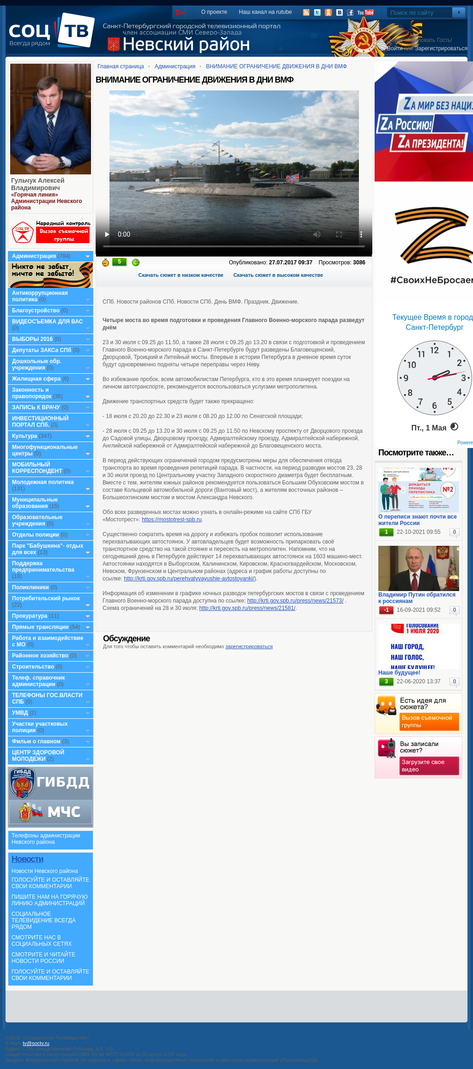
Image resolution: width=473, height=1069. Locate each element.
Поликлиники (30, 587)
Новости (27, 859)
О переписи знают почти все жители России (417, 520)
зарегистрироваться (249, 646)
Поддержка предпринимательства (43, 566)
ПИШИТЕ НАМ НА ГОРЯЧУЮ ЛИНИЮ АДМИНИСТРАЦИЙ (50, 900)
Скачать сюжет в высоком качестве (278, 275)
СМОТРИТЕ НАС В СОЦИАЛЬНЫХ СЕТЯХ (42, 940)
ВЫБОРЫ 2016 (32, 339)
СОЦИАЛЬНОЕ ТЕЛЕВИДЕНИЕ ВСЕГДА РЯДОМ (44, 920)
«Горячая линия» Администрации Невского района (46, 201)
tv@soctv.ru (36, 1043)
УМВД (20, 713)
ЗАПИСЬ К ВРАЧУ (36, 407)
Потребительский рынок (46, 598)
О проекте (214, 12)
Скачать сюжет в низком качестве (181, 275)
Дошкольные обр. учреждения (36, 364)
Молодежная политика (43, 482)
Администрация (34, 256)
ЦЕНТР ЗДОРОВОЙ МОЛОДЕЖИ (38, 755)
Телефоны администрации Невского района (46, 838)
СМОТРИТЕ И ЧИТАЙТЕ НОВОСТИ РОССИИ (43, 957)
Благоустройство (36, 310)
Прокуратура (30, 616)
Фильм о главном (36, 741)
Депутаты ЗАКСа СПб (41, 350)
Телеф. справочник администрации (38, 681)
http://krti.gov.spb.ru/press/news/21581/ (247, 608)
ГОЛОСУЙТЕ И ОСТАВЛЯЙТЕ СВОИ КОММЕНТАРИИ (50, 883)
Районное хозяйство (40, 655)
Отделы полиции (35, 535)
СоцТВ (54, 36)
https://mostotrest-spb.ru (171, 519)
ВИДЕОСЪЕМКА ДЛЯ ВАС (47, 321)
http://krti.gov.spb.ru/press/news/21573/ (295, 600)
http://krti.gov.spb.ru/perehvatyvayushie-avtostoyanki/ (189, 578)
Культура (24, 436)
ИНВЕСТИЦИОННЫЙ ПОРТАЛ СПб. (40, 421)
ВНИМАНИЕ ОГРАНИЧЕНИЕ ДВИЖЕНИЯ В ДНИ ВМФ (276, 66)
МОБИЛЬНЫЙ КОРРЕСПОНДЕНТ (38, 467)
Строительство (33, 666)
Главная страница (120, 66)
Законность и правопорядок (32, 393)
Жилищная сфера (36, 379)
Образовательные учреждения (37, 520)
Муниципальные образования (35, 502)
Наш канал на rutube (265, 12)
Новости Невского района (45, 871)
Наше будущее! (399, 672)
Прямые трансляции (40, 627)
